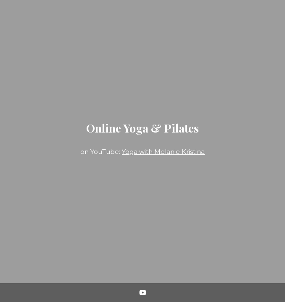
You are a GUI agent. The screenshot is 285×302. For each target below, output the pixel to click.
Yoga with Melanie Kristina (163, 152)
